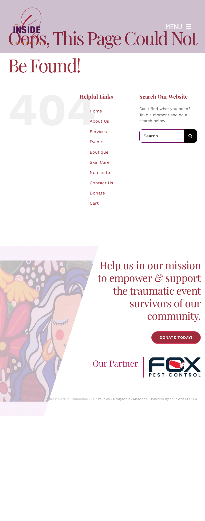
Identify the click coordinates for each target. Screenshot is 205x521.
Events (96, 141)
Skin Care (99, 162)
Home (96, 111)
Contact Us (101, 182)
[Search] (190, 136)
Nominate (100, 172)
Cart (94, 203)
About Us (99, 121)
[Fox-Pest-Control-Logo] (175, 359)
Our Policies (101, 399)
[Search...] (161, 136)
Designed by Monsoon (130, 399)
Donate (97, 193)
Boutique (99, 152)
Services (98, 131)
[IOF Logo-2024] (28, 6)
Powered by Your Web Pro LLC (174, 399)
